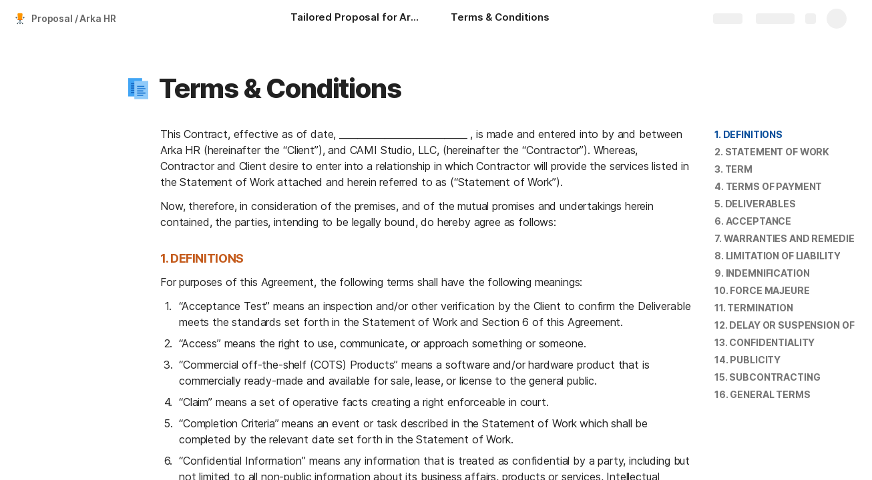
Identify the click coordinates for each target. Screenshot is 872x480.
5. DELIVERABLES (755, 203)
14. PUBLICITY (747, 359)
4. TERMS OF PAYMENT (768, 186)
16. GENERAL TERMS (762, 394)
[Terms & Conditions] (499, 18)
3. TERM (733, 169)
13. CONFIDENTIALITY (764, 342)
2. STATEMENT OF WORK (771, 151)
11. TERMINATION (753, 307)
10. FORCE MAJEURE (762, 290)
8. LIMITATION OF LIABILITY (777, 255)
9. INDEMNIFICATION (761, 273)
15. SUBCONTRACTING (767, 377)
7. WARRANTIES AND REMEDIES (787, 238)
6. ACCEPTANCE (752, 221)
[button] (138, 88)
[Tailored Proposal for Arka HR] (357, 18)
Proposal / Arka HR (73, 18)
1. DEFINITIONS (748, 134)
